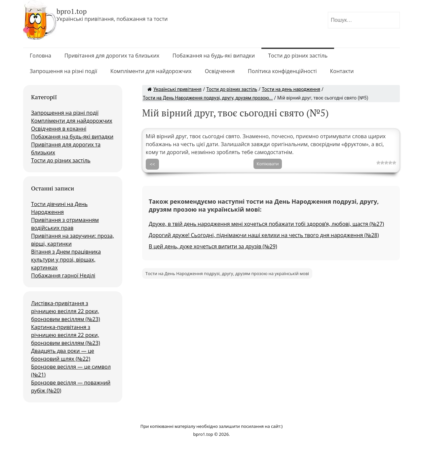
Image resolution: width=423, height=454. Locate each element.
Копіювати (268, 164)
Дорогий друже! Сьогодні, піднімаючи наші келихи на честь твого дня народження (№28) (264, 235)
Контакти (342, 71)
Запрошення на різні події (63, 71)
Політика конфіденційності (282, 71)
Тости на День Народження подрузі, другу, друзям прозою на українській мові (227, 273)
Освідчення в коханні (58, 128)
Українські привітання (174, 89)
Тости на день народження (291, 89)
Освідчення (220, 71)
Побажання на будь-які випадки (214, 55)
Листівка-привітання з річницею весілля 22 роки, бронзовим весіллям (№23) (65, 311)
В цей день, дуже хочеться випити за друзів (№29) (213, 246)
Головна (40, 55)
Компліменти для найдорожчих (151, 71)
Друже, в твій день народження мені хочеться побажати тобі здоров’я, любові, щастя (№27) (266, 223)
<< (152, 164)
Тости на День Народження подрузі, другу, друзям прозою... (208, 98)
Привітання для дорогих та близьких (111, 55)
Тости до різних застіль (297, 55)
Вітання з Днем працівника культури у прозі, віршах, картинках (66, 259)
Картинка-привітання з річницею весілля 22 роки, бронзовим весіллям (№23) (65, 335)
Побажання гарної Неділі (63, 275)
